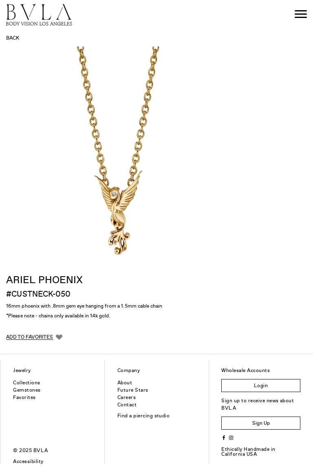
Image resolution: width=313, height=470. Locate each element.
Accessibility (28, 461)
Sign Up (261, 423)
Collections (26, 382)
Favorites (24, 397)
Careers (126, 397)
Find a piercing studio (143, 415)
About (124, 382)
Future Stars (132, 390)
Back (12, 38)
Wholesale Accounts (245, 370)
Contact (127, 404)
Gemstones (26, 390)
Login (261, 385)
